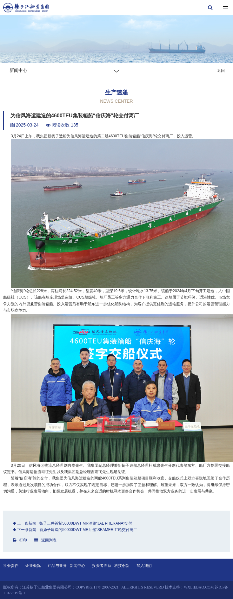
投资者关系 (101, 565)
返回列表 (45, 540)
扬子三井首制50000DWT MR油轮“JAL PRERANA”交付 (85, 523)
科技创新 (122, 565)
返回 (221, 70)
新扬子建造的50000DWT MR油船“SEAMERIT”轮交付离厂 (88, 529)
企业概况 (33, 565)
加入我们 (144, 565)
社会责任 (10, 565)
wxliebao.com (199, 587)
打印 (20, 540)
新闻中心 (77, 565)
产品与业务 (57, 565)
